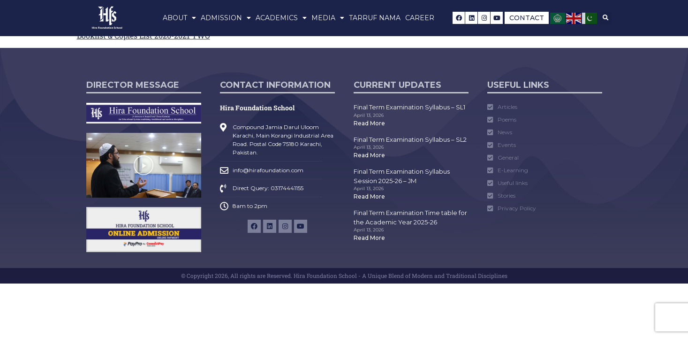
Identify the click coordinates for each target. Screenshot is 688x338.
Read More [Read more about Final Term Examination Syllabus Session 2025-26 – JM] (369, 196)
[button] (606, 18)
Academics (281, 18)
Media (327, 18)
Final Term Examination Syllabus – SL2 (410, 139)
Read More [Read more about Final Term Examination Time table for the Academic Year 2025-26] (369, 237)
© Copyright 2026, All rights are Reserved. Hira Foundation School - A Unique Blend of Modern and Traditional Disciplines (344, 275)
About (179, 18)
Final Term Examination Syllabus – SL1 (409, 107)
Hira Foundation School (257, 107)
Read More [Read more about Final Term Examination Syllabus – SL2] (369, 155)
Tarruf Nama (375, 18)
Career (419, 18)
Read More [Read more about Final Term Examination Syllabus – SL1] (369, 123)
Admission (226, 18)
